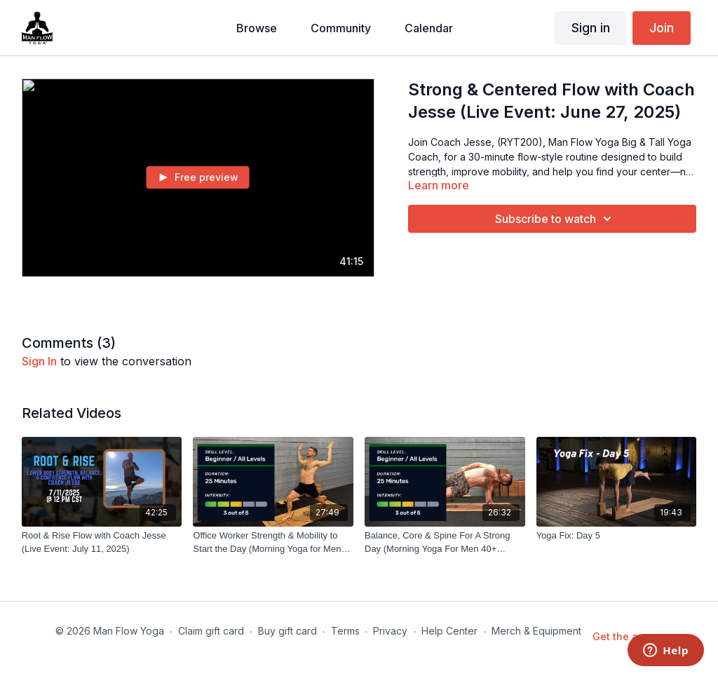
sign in (39, 361)
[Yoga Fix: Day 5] (616, 536)
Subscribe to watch (555, 218)
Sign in (590, 27)
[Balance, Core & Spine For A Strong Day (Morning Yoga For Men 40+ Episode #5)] (445, 542)
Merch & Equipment (536, 631)
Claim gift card (211, 631)
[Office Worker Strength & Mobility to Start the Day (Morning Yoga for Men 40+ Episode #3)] (273, 542)
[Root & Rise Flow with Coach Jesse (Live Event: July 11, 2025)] (102, 542)
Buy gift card (287, 631)
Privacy (390, 631)
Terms (345, 631)
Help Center (449, 631)
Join (661, 27)
